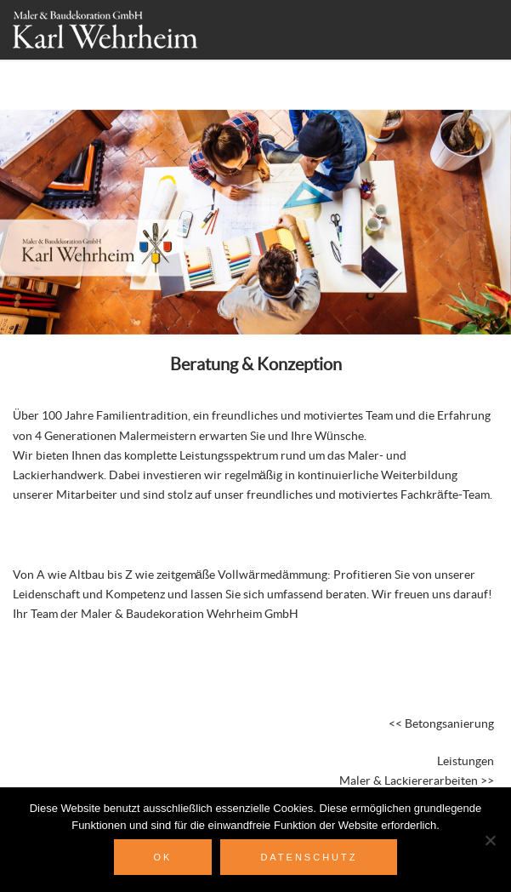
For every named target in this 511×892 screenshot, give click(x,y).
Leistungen (465, 762)
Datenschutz (308, 857)
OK (163, 857)
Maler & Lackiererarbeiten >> (416, 781)
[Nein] (489, 840)
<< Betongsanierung (441, 724)
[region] (255, 190)
